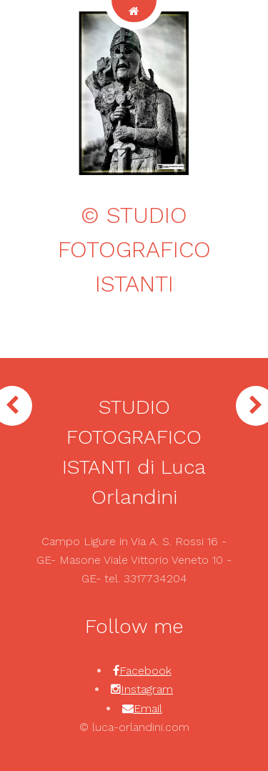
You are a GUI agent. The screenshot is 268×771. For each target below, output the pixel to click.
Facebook (145, 670)
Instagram (147, 689)
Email (148, 708)
